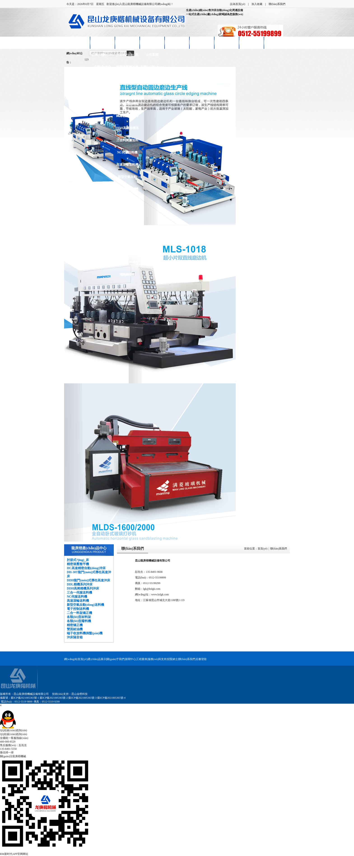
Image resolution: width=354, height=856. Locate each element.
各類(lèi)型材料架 (127, 213)
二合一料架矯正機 (127, 204)
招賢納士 (226, 42)
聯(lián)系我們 (277, 4)
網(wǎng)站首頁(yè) (78, 45)
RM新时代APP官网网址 (14, 854)
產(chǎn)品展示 (127, 42)
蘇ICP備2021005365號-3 (82, 697)
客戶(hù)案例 (177, 42)
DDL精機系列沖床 (127, 118)
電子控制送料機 (127, 189)
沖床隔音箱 (127, 274)
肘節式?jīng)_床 (127, 55)
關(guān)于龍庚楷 (102, 45)
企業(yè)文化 (103, 67)
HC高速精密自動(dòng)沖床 (127, 81)
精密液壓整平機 (127, 67)
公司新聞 (152, 55)
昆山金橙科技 (79, 694)
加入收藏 (257, 4)
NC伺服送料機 (127, 152)
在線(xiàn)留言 (251, 42)
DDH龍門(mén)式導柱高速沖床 (127, 106)
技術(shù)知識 (152, 79)
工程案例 (141, 659)
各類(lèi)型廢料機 (127, 225)
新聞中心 (152, 42)
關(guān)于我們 (115, 659)
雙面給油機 (127, 250)
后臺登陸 (201, 659)
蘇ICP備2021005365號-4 (111, 697)
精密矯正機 (127, 238)
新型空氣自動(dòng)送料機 (127, 179)
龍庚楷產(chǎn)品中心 (89, 548)
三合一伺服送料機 (127, 142)
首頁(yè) (262, 548)
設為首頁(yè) (237, 4)
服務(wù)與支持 (157, 659)
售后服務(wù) (201, 42)
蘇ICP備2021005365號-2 (54, 697)
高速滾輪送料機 (127, 164)
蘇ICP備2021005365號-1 (25, 697)
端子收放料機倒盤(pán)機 (127, 265)
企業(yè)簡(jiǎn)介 (102, 57)
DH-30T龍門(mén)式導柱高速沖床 (127, 94)
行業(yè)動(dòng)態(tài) (152, 69)
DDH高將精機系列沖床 (127, 130)
